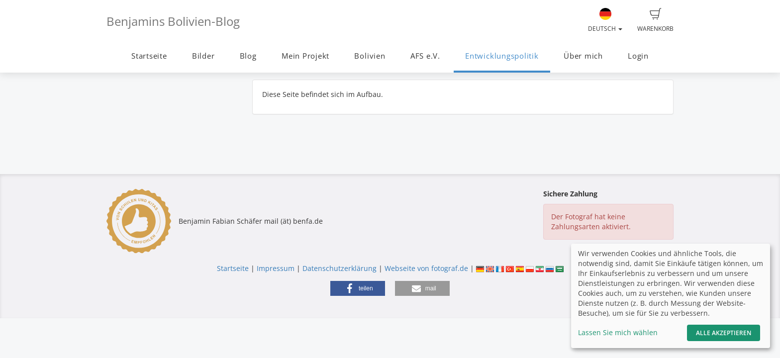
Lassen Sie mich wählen (618, 332)
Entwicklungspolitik (502, 56)
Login (638, 56)
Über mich (583, 56)
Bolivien (369, 56)
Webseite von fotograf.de (426, 268)
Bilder (203, 56)
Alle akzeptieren (723, 333)
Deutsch (605, 20)
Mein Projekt (305, 56)
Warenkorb (655, 20)
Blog (248, 56)
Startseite (149, 56)
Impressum (275, 268)
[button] (357, 288)
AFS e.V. (425, 56)
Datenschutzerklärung (339, 268)
